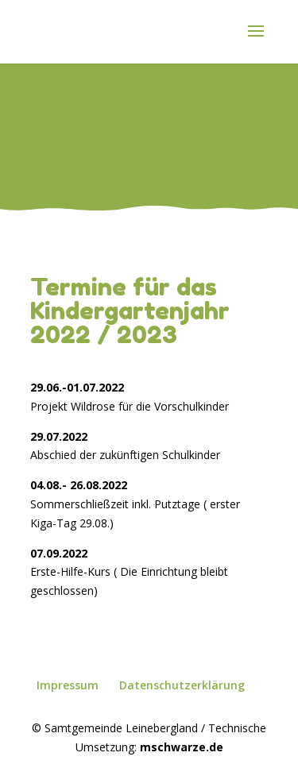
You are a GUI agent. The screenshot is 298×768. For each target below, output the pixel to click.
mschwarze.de (181, 746)
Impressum (68, 685)
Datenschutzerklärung (182, 685)
